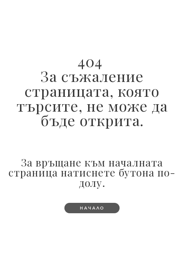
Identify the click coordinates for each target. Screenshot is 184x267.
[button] (92, 208)
